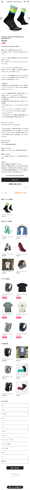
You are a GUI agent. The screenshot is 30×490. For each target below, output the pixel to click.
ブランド (3, 405)
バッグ (2, 426)
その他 (2, 452)
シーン (2, 456)
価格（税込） (3, 461)
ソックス (3, 418)
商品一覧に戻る (15, 468)
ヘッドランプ (4, 435)
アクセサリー (4, 431)
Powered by (15, 476)
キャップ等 (3, 414)
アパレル (3, 409)
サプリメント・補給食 (5, 444)
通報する (27, 187)
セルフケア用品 (4, 448)
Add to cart (15, 179)
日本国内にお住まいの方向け (15, 184)
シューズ (3, 422)
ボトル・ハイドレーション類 (7, 439)
